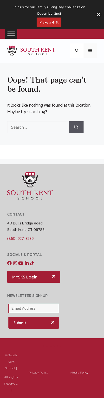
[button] (77, 50)
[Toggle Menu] (11, 33)
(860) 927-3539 (20, 238)
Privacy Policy (38, 372)
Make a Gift (48, 22)
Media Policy (52, 346)
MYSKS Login (24, 277)
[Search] (76, 127)
